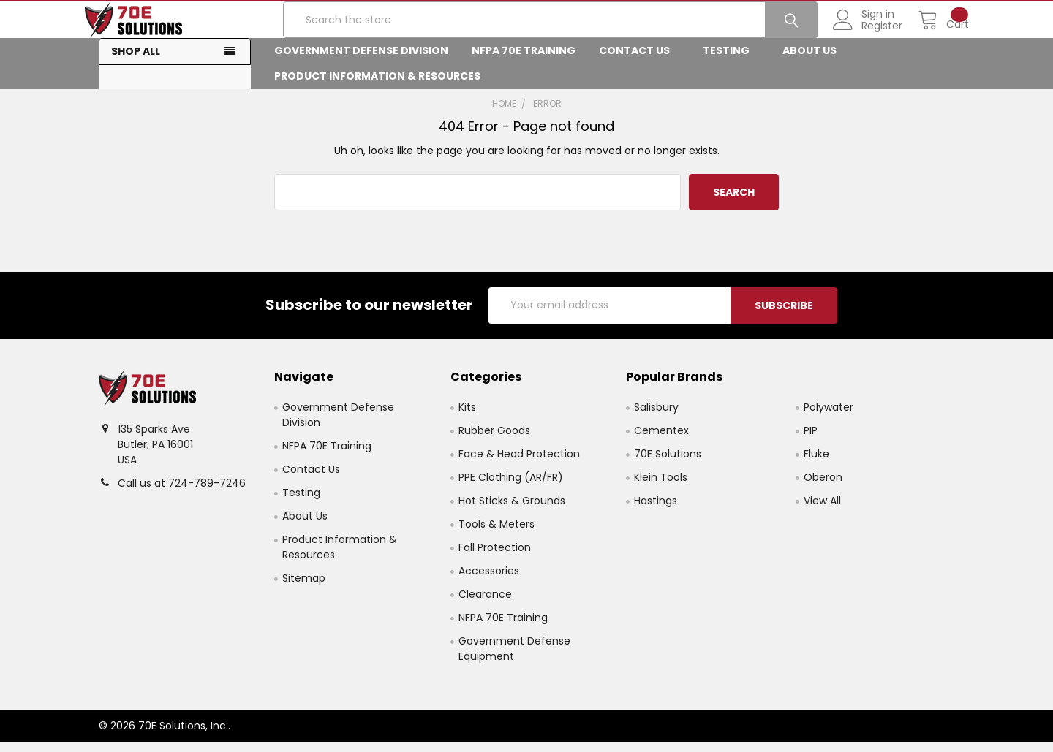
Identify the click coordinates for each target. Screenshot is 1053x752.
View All (822, 511)
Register (867, 33)
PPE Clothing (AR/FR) (510, 487)
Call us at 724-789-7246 (182, 493)
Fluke (816, 464)
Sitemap (303, 588)
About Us (814, 61)
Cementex (661, 440)
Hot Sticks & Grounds (511, 511)
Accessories (488, 581)
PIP (811, 440)
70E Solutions (667, 464)
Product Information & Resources (382, 87)
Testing (731, 61)
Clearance (485, 604)
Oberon (823, 487)
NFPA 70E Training (523, 61)
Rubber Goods (494, 440)
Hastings (655, 511)
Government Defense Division (361, 61)
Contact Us (639, 61)
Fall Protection (494, 557)
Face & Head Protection (519, 464)
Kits (467, 417)
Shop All (135, 62)
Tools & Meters (496, 534)
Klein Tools (660, 487)
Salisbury (656, 417)
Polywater (828, 417)
